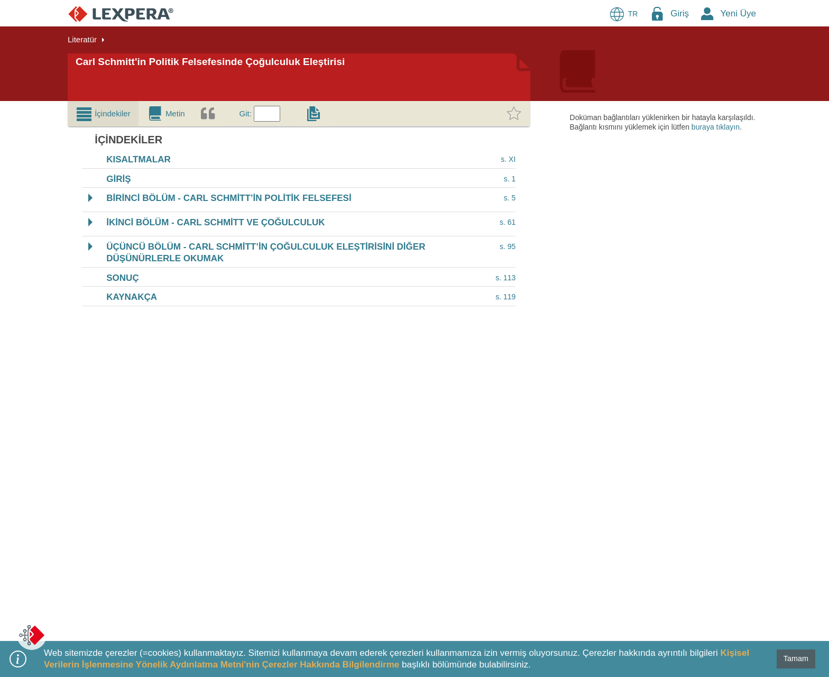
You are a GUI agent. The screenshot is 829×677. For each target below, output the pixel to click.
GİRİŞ (118, 179)
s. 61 (507, 222)
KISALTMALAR (138, 160)
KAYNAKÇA (131, 297)
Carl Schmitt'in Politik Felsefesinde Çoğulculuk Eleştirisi (210, 61)
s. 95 (507, 246)
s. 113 (505, 277)
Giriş (679, 13)
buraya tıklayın (716, 127)
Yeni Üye (738, 13)
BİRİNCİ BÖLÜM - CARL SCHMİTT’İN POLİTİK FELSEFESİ (228, 199)
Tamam (796, 658)
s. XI (508, 159)
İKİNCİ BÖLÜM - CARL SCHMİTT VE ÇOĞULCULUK (215, 222)
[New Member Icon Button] (707, 13)
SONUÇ (122, 278)
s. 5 (510, 198)
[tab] (103, 113)
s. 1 (510, 179)
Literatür (82, 39)
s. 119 (505, 296)
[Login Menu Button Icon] (657, 13)
